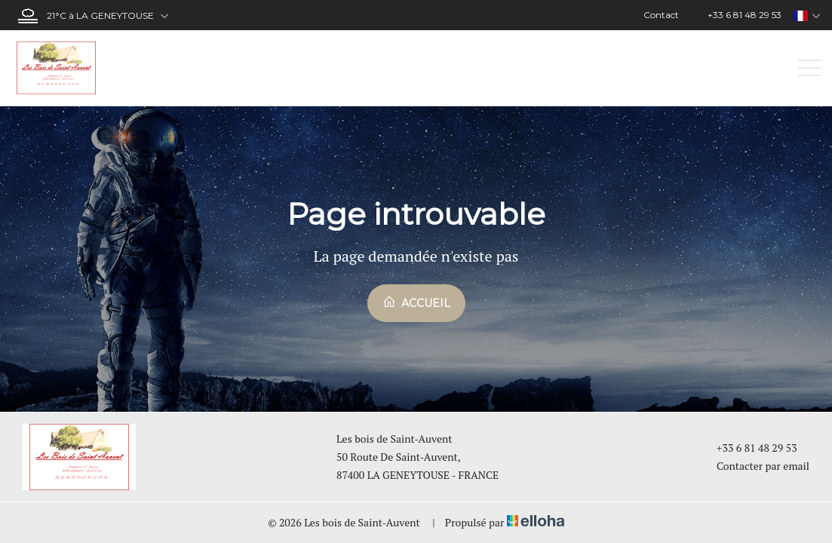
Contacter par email (754, 466)
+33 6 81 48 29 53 (748, 447)
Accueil (416, 302)
